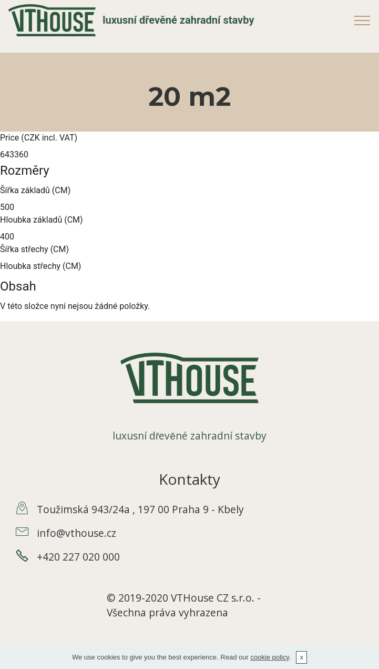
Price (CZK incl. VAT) (38, 138)
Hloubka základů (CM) (41, 220)
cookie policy (269, 657)
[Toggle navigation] (362, 20)
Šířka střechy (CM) (34, 249)
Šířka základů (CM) (35, 190)
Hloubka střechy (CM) (40, 266)
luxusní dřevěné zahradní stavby (178, 20)
